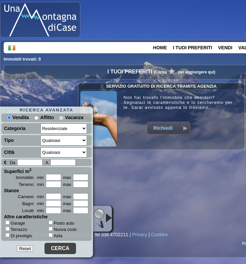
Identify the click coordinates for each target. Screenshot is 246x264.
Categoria (15, 128)
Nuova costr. (63, 229)
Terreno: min (31, 184)
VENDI (225, 47)
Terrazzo (16, 229)
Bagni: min (33, 203)
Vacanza (74, 117)
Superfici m (18, 170)
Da (12, 162)
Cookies (159, 234)
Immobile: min (30, 177)
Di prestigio (18, 235)
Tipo (9, 140)
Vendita (18, 117)
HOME (160, 47)
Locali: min (33, 210)
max (67, 177)
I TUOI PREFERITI (192, 47)
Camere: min (31, 196)
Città (9, 152)
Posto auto (61, 223)
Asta (55, 235)
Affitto (47, 117)
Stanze (11, 190)
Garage (15, 223)
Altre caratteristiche (26, 216)
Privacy (139, 234)
